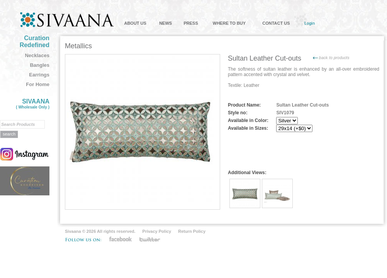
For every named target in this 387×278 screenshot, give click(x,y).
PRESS (190, 23)
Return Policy (191, 231)
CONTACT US (276, 23)
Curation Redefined (34, 41)
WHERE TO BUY (229, 23)
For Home (37, 84)
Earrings (39, 75)
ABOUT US (135, 23)
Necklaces (37, 55)
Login (309, 23)
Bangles (39, 65)
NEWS (165, 23)
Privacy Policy (157, 231)
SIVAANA (32, 103)
